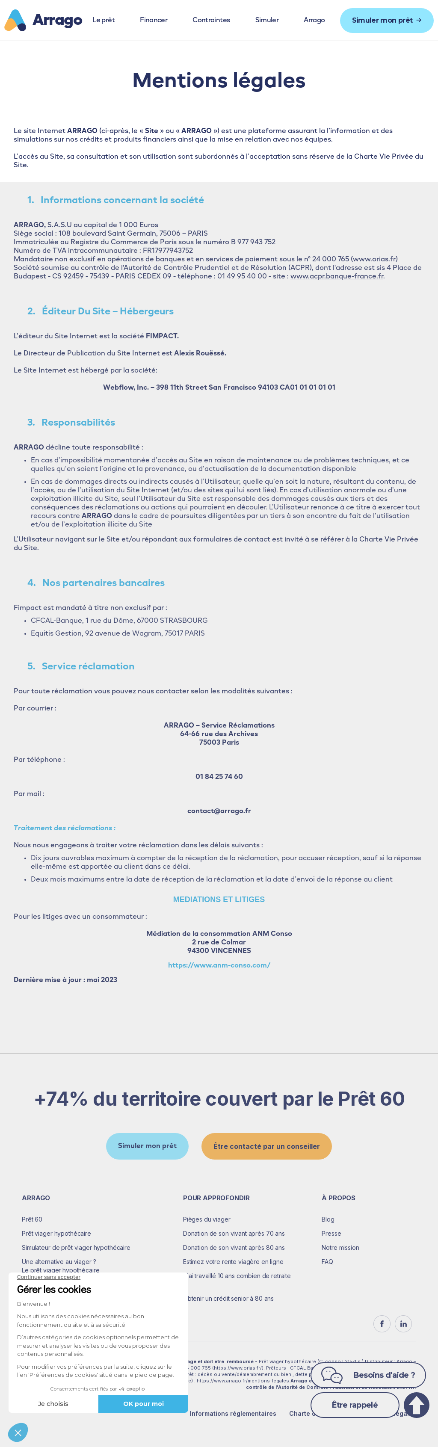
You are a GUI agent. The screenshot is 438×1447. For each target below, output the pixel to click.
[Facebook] (382, 1323)
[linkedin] (403, 1323)
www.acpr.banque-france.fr (336, 276)
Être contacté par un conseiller (266, 1146)
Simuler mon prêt (147, 1146)
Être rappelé (355, 1405)
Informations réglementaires (233, 1413)
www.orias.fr (374, 259)
